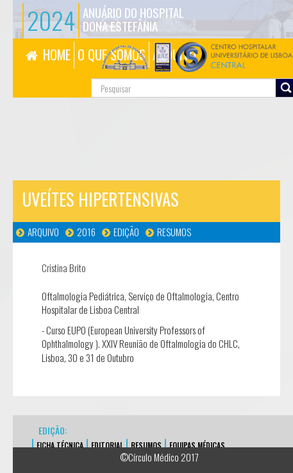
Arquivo (43, 232)
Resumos (174, 232)
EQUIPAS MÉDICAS (197, 445)
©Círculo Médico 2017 (159, 457)
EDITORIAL (107, 445)
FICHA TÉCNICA (60, 445)
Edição (126, 232)
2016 (86, 232)
